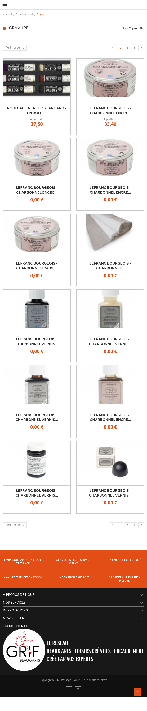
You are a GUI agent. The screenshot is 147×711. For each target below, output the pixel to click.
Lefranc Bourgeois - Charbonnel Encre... (110, 111)
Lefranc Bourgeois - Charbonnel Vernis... (37, 341)
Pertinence (16, 47)
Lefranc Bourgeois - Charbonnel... (110, 266)
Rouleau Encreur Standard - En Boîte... (36, 111)
